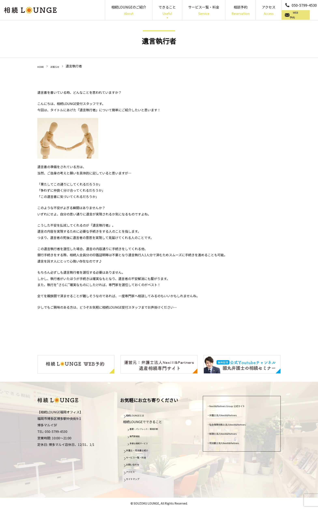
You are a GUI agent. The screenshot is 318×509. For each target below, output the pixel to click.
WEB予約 (300, 15)
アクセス (268, 10)
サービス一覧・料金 (203, 10)
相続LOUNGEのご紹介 (128, 10)
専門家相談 (138, 435)
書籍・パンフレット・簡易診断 (151, 428)
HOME (42, 66)
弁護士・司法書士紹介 (143, 449)
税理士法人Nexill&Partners (230, 432)
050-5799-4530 (304, 5)
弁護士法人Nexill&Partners (230, 414)
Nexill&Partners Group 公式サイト (235, 405)
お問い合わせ (137, 463)
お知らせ (59, 66)
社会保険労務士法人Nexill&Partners (236, 423)
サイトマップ (137, 478)
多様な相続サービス (143, 443)
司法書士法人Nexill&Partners (231, 442)
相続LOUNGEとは (140, 414)
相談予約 (240, 10)
